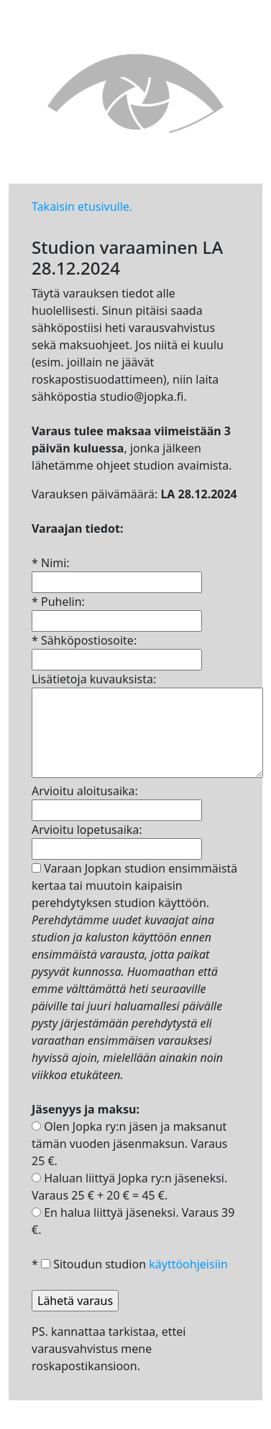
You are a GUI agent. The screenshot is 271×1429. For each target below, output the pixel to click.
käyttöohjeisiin (188, 1264)
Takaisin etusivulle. (82, 206)
